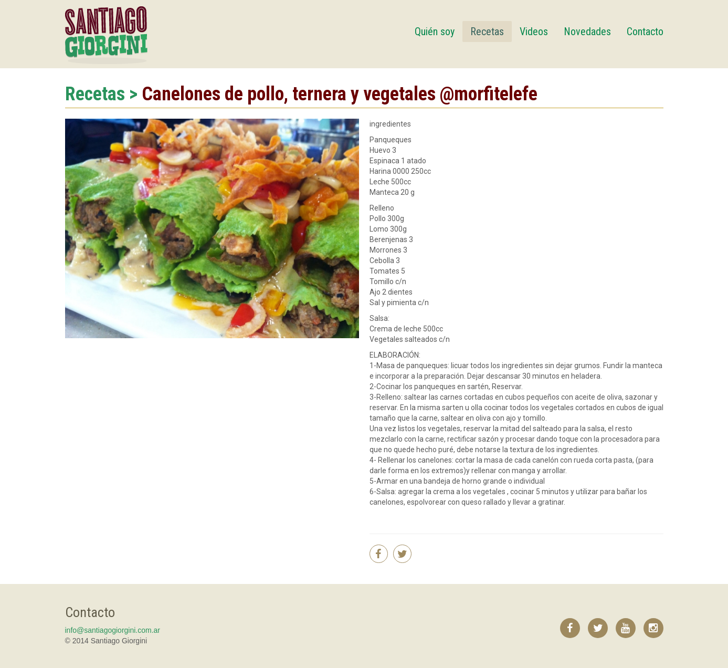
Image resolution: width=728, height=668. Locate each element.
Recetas (487, 31)
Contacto (645, 31)
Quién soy (435, 31)
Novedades (587, 31)
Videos (534, 31)
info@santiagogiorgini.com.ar (113, 630)
